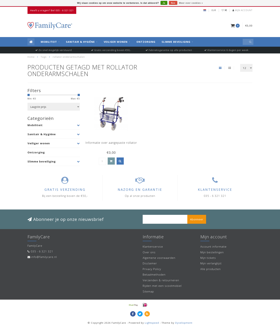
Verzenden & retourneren (161, 280)
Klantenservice (153, 246)
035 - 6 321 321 (42, 251)
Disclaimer (150, 263)
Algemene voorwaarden (159, 258)
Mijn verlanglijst (211, 263)
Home (31, 56)
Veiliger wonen (116, 41)
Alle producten (210, 269)
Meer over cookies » (191, 3)
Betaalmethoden (154, 274)
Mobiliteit (49, 41)
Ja (163, 3)
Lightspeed (152, 322)
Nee (173, 3)
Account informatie (213, 246)
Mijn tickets (208, 258)
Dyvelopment (183, 322)
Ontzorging (145, 41)
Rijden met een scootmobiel (162, 285)
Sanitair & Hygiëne (80, 41)
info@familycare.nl (44, 257)
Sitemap (148, 291)
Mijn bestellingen (212, 252)
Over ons (149, 252)
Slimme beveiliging (176, 41)
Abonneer (196, 219)
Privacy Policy (152, 269)
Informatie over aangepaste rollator (111, 143)
